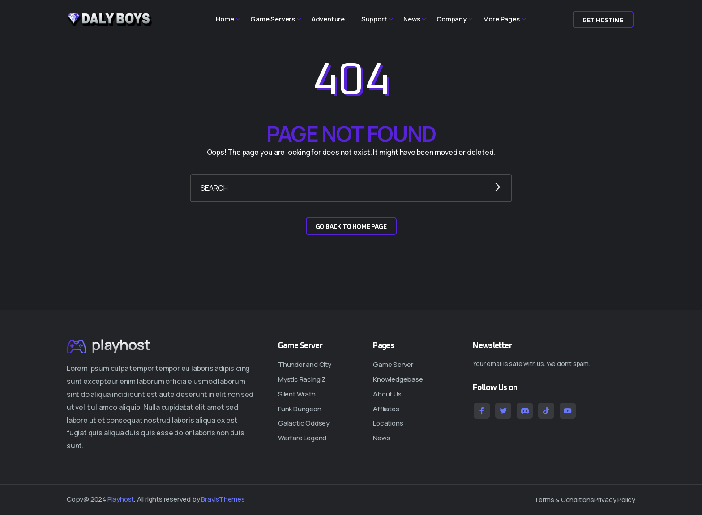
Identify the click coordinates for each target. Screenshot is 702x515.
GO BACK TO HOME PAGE (351, 227)
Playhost (120, 499)
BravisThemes (223, 499)
